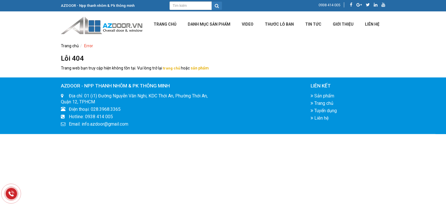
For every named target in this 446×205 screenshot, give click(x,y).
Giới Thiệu (343, 24)
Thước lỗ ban (279, 24)
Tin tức (313, 24)
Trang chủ (165, 24)
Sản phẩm (322, 97)
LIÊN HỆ (372, 24)
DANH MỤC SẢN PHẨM (209, 24)
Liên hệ (320, 119)
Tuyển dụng (324, 112)
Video (247, 24)
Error (88, 46)
